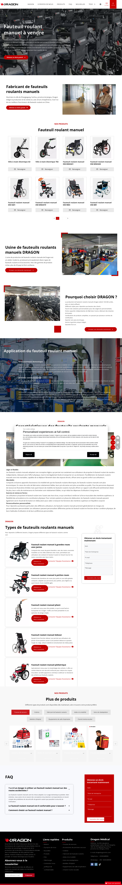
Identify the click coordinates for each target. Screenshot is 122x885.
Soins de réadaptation (70, 860)
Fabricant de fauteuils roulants (73, 854)
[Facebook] (92, 864)
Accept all (93, 454)
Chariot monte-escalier (71, 870)
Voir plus (21, 758)
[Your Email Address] (13, 875)
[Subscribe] (29, 875)
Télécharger (48, 860)
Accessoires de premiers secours (74, 847)
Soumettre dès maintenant (94, 578)
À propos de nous (50, 847)
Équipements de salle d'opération (74, 867)
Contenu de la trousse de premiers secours (55, 753)
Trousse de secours (69, 844)
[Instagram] (96, 864)
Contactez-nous (49, 863)
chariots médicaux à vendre (19, 854)
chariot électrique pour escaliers (23, 857)
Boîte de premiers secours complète (78, 753)
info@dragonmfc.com (103, 852)
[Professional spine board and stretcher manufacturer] (19, 840)
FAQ (45, 857)
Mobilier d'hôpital (69, 863)
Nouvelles (47, 851)
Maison (31, 4)
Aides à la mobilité (69, 857)
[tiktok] (99, 864)
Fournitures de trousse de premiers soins (28, 753)
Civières (65, 851)
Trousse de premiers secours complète (106, 753)
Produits (46, 854)
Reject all (29, 454)
